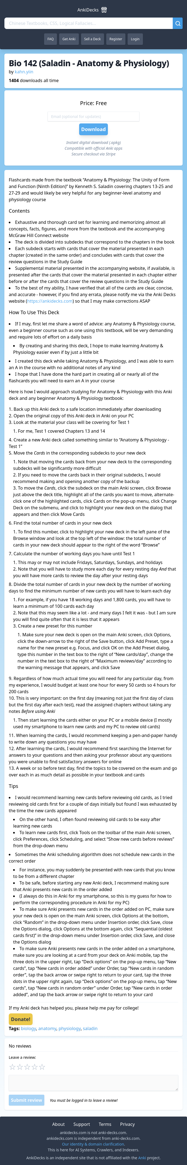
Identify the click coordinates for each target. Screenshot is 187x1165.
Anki (142, 1157)
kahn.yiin (24, 72)
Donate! (20, 1019)
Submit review (26, 1100)
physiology (70, 1028)
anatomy (47, 1028)
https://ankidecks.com (50, 301)
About (58, 1124)
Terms (105, 1124)
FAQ (50, 39)
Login (135, 39)
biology (28, 1028)
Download (93, 129)
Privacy (127, 1124)
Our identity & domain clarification (93, 1144)
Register (116, 39)
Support (81, 1124)
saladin (90, 1028)
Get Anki (69, 39)
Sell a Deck (92, 39)
